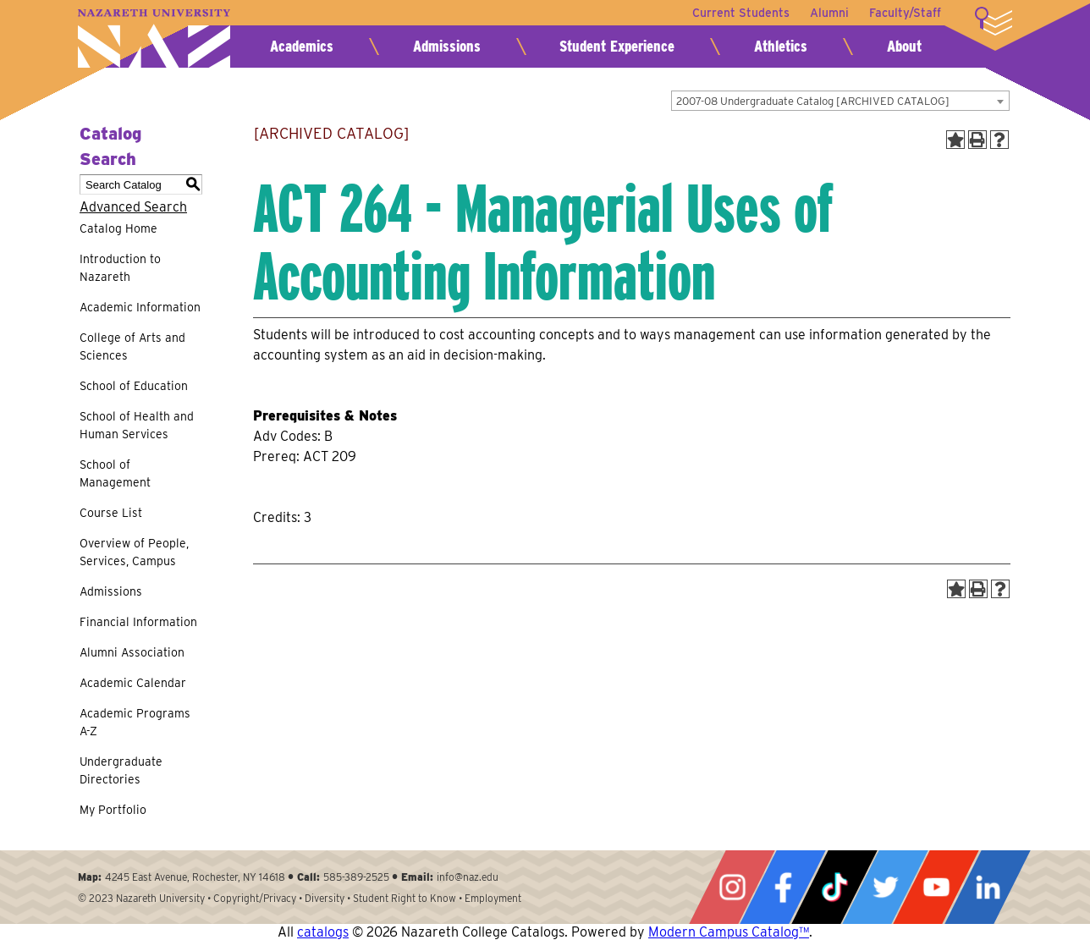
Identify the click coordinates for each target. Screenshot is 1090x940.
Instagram (732, 887)
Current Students (741, 12)
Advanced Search (133, 207)
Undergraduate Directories (121, 770)
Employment (493, 898)
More (993, 21)
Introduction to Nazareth (120, 267)
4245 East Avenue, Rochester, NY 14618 (195, 877)
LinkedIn (987, 887)
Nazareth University (154, 38)
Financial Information (138, 622)
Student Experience (616, 46)
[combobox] (840, 101)
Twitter (885, 887)
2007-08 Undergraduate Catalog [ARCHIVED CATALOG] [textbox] (813, 101)
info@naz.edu (467, 877)
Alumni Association (132, 652)
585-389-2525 (356, 877)
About (904, 46)
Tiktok (834, 887)
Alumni (829, 12)
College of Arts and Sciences (132, 346)
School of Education (134, 386)
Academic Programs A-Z (135, 722)
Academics (301, 46)
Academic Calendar (133, 683)
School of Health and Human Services (137, 425)
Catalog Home (118, 228)
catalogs (323, 932)
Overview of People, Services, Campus (134, 552)
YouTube (936, 887)
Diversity (324, 898)
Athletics (780, 46)
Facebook (782, 887)
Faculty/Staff (905, 12)
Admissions (447, 46)
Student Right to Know (404, 898)
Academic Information (140, 307)
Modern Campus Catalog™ (728, 932)
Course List (111, 512)
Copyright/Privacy (254, 898)
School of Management (115, 473)
